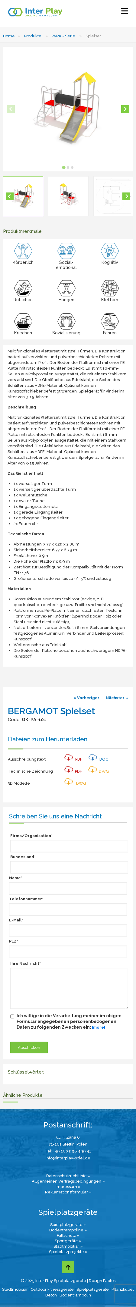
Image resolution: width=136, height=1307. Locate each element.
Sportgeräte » (68, 1241)
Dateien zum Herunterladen (47, 739)
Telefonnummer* (26, 899)
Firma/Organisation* (31, 835)
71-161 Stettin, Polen (68, 1144)
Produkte (32, 36)
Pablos (109, 1280)
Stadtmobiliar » (68, 1246)
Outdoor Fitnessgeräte (52, 1289)
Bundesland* (23, 857)
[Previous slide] (11, 109)
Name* (15, 878)
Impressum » (68, 1186)
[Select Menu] (124, 12)
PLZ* (13, 941)
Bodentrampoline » (68, 1230)
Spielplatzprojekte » (68, 1251)
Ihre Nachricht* (25, 963)
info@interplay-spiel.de (68, 1158)
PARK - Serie (63, 36)
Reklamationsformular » (68, 1192)
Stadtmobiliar (15, 1289)
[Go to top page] (68, 1267)
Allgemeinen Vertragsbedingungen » (68, 1181)
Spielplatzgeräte (92, 1289)
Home (9, 36)
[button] (23, 196)
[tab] (63, 167)
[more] (98, 1027)
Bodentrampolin (75, 1295)
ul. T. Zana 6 (68, 1137)
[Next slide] (125, 109)
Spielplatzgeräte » (68, 1224)
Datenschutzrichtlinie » (68, 1176)
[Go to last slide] (10, 196)
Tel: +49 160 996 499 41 (68, 1151)
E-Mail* (16, 920)
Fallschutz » (68, 1235)
